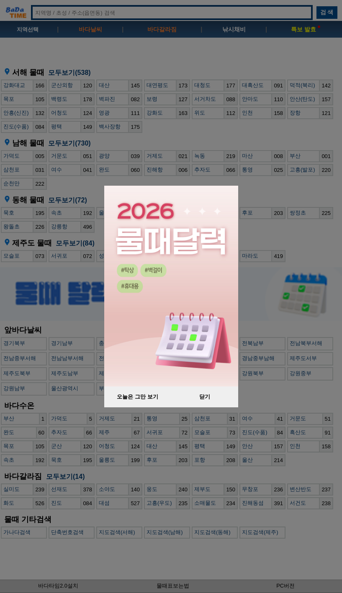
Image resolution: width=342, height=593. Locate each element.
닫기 (204, 397)
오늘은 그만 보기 (137, 397)
